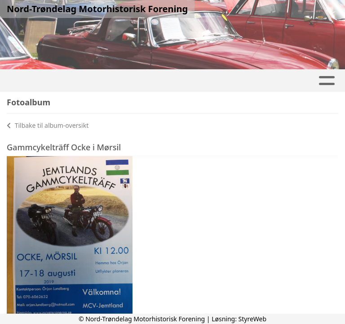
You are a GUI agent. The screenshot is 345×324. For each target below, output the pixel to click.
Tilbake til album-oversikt (47, 125)
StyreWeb (253, 319)
